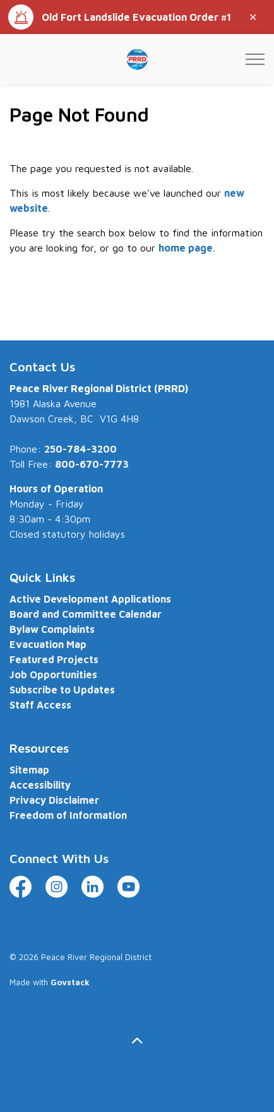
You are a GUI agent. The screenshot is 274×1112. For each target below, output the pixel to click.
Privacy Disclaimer (54, 800)
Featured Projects (53, 659)
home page (185, 247)
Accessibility (40, 785)
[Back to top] (137, 1040)
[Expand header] (255, 59)
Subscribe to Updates (62, 689)
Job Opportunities (53, 674)
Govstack (70, 982)
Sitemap (29, 769)
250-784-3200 (80, 449)
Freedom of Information (68, 815)
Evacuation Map (47, 644)
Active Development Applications (90, 599)
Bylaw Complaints (52, 629)
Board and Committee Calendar (85, 614)
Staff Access (40, 704)
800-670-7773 (92, 464)
